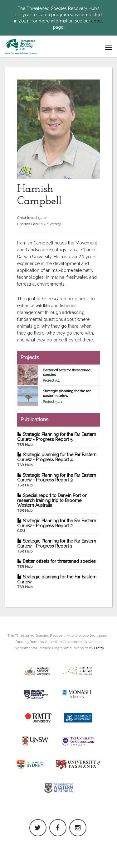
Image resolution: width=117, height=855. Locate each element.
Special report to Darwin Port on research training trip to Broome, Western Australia (52, 503)
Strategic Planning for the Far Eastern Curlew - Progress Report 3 (56, 480)
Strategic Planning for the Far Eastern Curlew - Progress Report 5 (56, 439)
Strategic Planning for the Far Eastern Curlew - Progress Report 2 (56, 525)
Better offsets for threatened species (56, 564)
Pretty (99, 648)
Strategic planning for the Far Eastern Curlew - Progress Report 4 (56, 459)
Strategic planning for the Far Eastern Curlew (56, 581)
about (97, 20)
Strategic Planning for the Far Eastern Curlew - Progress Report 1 (56, 546)
